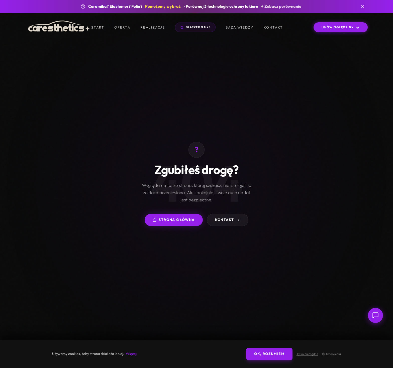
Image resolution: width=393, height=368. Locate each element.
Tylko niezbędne (307, 354)
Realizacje (152, 27)
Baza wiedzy (239, 27)
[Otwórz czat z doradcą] (375, 315)
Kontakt (273, 27)
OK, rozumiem (269, 354)
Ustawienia (331, 354)
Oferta (122, 27)
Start (97, 27)
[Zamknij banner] (362, 6)
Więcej (131, 354)
